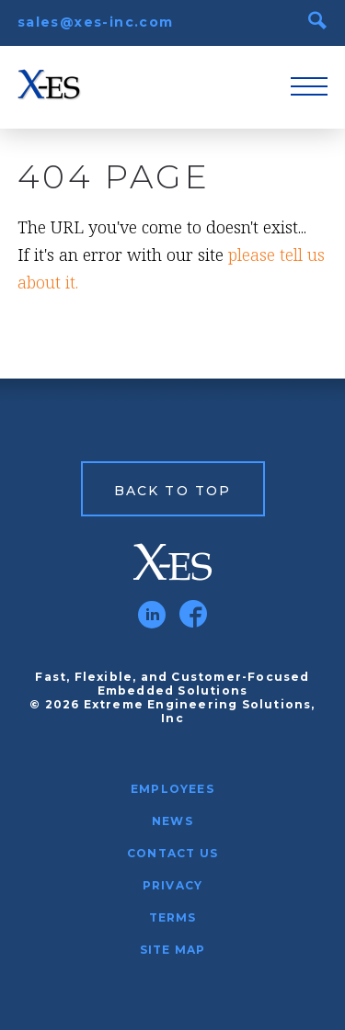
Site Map (173, 949)
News (172, 821)
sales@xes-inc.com (95, 22)
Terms (173, 917)
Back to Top (172, 490)
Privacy (172, 885)
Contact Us (172, 853)
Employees (172, 789)
